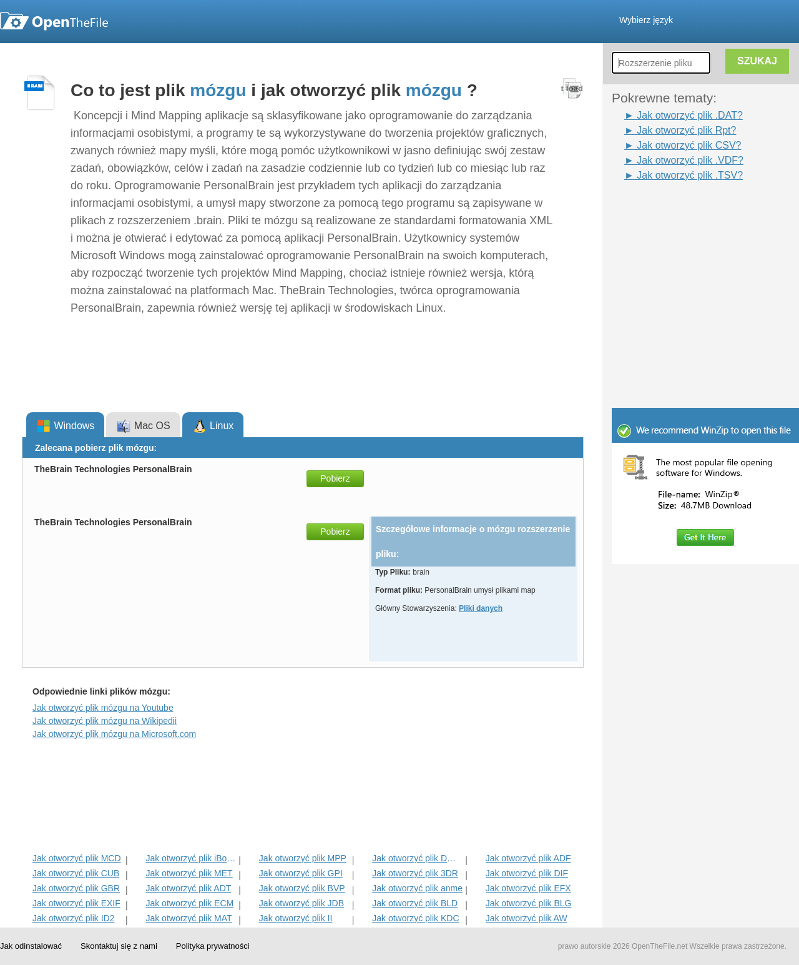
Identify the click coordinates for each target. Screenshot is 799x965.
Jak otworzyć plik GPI (301, 873)
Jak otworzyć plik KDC (415, 918)
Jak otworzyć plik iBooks (190, 858)
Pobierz (335, 478)
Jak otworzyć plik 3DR (415, 873)
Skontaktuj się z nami (119, 946)
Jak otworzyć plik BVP (302, 888)
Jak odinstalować (31, 946)
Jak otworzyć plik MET (188, 873)
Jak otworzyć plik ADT (188, 888)
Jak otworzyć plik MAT (188, 918)
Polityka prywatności (213, 946)
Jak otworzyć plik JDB (301, 903)
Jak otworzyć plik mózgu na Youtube (103, 708)
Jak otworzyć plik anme (417, 888)
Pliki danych (480, 608)
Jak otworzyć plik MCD (76, 858)
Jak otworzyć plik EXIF (76, 903)
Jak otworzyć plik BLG (529, 903)
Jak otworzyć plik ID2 (73, 918)
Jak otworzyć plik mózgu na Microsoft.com (114, 734)
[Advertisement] (686, 211)
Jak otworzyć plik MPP (302, 858)
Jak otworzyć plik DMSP (417, 858)
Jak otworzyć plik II (295, 918)
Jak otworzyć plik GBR (76, 888)
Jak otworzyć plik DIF (527, 873)
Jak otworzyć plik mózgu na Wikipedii (104, 721)
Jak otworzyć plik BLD (415, 903)
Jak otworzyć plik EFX (528, 888)
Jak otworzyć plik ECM (189, 903)
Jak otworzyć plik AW (526, 918)
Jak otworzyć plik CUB (75, 873)
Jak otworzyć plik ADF (528, 858)
